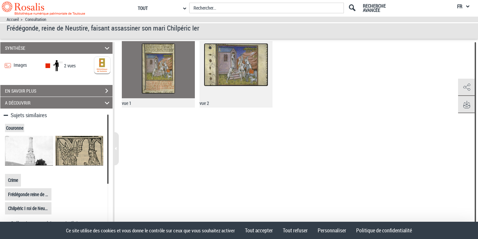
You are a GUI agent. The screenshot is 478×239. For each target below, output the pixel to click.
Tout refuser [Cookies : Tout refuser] (295, 230)
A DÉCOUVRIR (58, 103)
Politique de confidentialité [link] (384, 230)
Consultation (35, 19)
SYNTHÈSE (58, 48)
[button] (466, 87)
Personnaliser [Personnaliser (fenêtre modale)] (332, 230)
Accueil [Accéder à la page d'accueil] (13, 19)
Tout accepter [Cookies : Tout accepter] (259, 230)
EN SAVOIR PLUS (59, 91)
